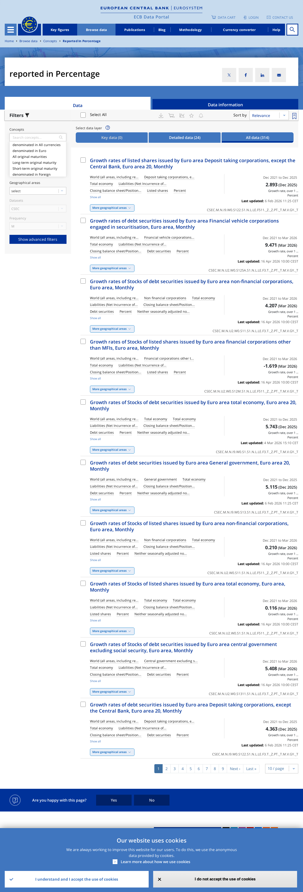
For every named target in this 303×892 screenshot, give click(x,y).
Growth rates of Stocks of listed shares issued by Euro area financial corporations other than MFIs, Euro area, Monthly (190, 345)
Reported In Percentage (82, 41)
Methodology (190, 29)
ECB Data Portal (151, 17)
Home (9, 41)
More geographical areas (109, 208)
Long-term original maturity (38, 162)
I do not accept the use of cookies (225, 879)
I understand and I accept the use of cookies (76, 879)
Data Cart (227, 17)
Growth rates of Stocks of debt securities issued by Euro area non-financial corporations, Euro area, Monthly (191, 284)
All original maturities (38, 156)
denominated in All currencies (38, 144)
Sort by (240, 115)
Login (254, 17)
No (152, 800)
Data (77, 105)
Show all (95, 197)
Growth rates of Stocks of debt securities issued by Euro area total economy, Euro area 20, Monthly (193, 405)
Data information (225, 104)
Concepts (50, 41)
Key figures (60, 29)
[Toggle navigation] (11, 30)
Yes (114, 800)
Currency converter (239, 29)
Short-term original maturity (38, 168)
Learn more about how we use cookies (155, 861)
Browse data (96, 29)
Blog (162, 29)
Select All (98, 114)
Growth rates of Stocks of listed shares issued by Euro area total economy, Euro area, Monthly (187, 586)
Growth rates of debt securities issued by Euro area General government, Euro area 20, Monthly (190, 465)
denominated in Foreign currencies (38, 176)
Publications (134, 29)
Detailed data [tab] (185, 137)
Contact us (282, 17)
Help (276, 29)
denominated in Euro (38, 150)
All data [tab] (257, 137)
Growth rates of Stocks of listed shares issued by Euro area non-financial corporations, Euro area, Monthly (189, 526)
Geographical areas (24, 183)
